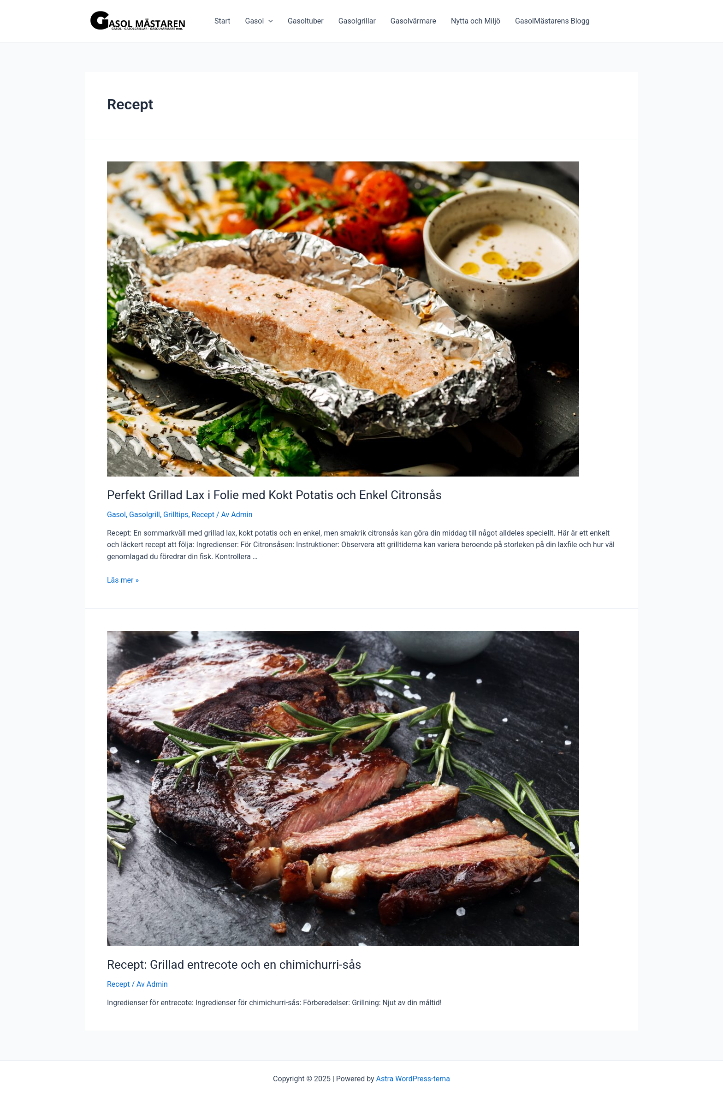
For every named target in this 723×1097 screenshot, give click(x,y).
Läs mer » (123, 580)
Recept (203, 514)
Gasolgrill (144, 514)
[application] (268, 21)
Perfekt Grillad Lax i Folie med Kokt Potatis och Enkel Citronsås (274, 495)
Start (222, 21)
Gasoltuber (306, 21)
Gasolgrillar (357, 21)
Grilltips (175, 514)
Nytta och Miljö (475, 21)
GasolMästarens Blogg (552, 21)
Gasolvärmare (413, 21)
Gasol (259, 21)
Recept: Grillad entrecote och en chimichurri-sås (234, 965)
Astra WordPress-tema (413, 1078)
